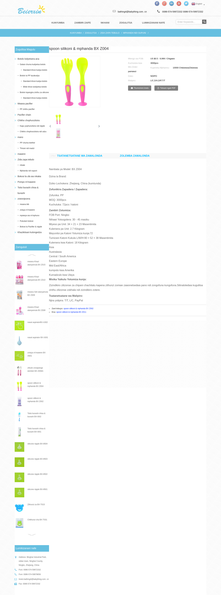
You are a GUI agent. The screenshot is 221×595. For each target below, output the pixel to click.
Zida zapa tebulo (109, 33)
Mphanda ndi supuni (134, 33)
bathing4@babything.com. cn (36, 579)
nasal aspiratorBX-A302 (37, 322)
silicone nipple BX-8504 (37, 444)
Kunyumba (76, 33)
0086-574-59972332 (193, 11)
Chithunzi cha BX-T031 (37, 520)
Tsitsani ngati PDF (167, 88)
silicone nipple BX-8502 (37, 474)
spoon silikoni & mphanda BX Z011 (71, 312)
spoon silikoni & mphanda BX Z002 (78, 308)
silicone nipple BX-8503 (37, 459)
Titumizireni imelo (141, 88)
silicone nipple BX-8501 (37, 489)
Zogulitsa (91, 33)
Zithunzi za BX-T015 (36, 504)
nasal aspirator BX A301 (37, 337)
